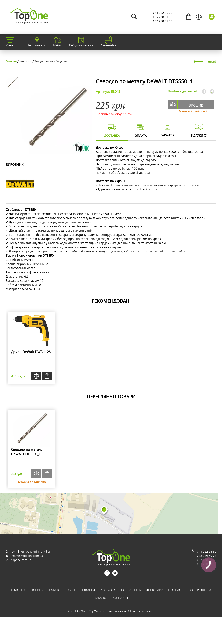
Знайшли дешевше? (182, 91)
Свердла (61, 61)
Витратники (43, 61)
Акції (71, 590)
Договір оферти (199, 590)
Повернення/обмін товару (142, 590)
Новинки (88, 590)
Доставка (108, 590)
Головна (11, 61)
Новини (37, 590)
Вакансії (100, 598)
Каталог (25, 61)
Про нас (174, 590)
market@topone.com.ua (27, 556)
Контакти (120, 598)
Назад (212, 61)
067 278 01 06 (162, 21)
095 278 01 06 (162, 17)
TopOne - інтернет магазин (107, 611)
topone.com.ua (21, 560)
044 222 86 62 (162, 13)
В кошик (196, 105)
